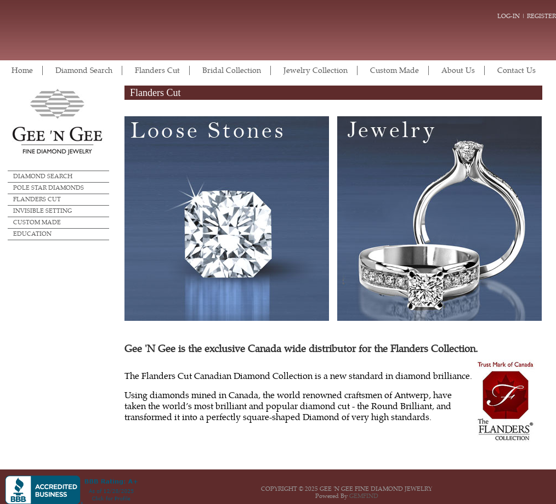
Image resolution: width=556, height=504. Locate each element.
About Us (458, 70)
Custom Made (394, 70)
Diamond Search (83, 70)
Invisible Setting (42, 210)
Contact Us (516, 70)
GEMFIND (363, 496)
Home (22, 70)
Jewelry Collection (315, 70)
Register (541, 16)
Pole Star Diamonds (48, 187)
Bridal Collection (231, 70)
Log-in (508, 16)
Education (32, 233)
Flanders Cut (157, 70)
